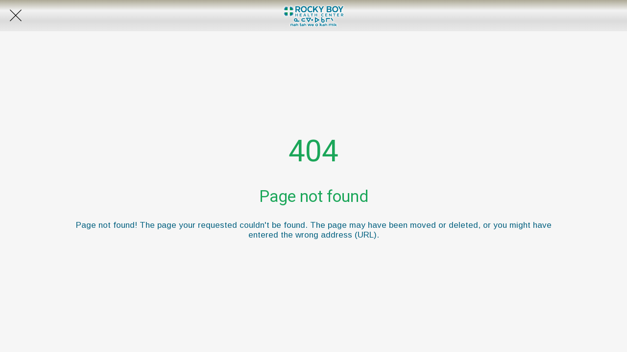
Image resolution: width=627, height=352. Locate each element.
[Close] (16, 16)
